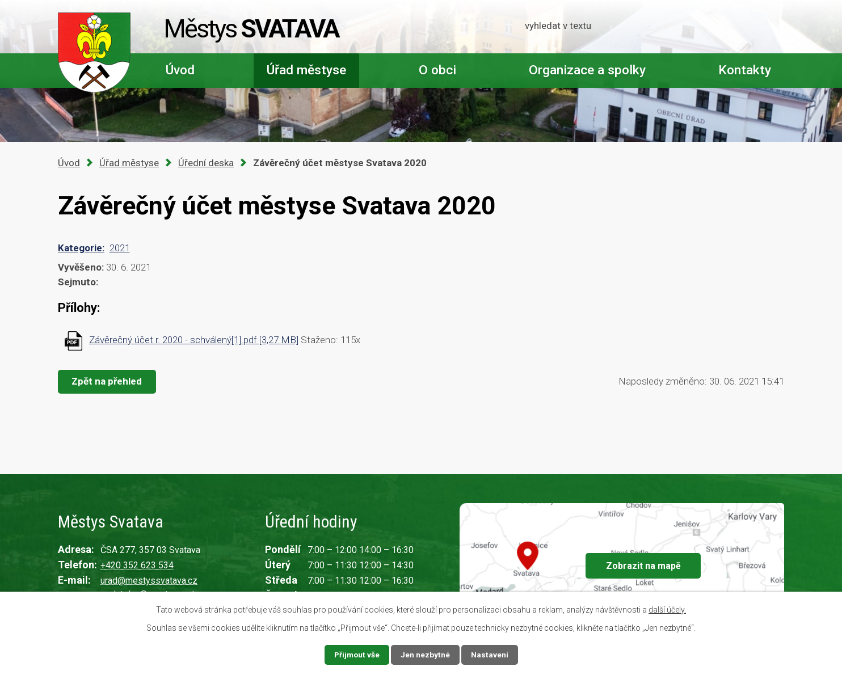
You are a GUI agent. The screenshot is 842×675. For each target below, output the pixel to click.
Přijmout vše (356, 654)
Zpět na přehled (108, 381)
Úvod (180, 70)
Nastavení (490, 654)
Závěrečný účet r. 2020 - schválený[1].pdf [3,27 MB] (193, 339)
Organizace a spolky (587, 70)
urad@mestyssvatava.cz (148, 580)
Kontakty (744, 70)
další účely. (667, 609)
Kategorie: (81, 248)
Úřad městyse (306, 70)
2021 (120, 248)
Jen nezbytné (426, 654)
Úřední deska (206, 162)
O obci (437, 70)
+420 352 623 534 (137, 565)
